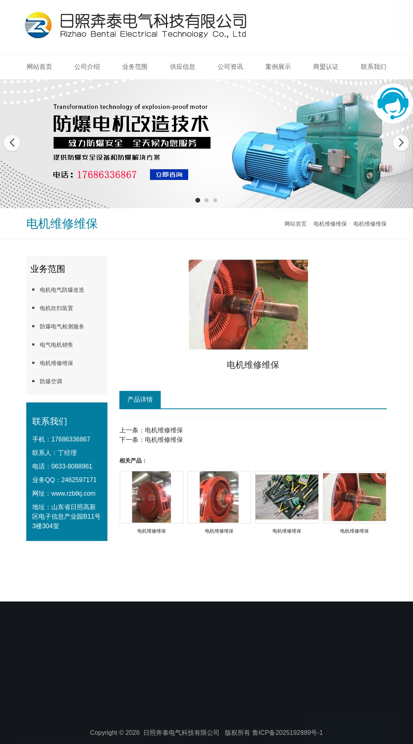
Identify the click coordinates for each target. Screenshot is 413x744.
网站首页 (39, 66)
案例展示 (278, 66)
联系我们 (373, 66)
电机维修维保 (330, 224)
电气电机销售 (51, 344)
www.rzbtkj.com (73, 493)
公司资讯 (230, 66)
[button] (197, 200)
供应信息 (182, 66)
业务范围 (135, 66)
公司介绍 (87, 66)
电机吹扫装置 (51, 308)
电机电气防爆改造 (57, 289)
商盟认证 (326, 66)
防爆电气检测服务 (57, 326)
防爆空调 (46, 381)
